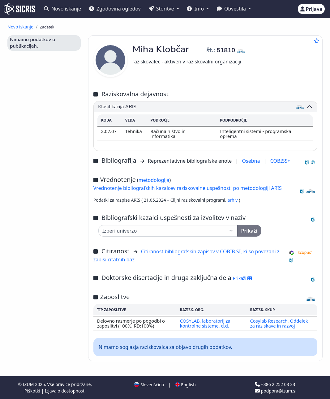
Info (196, 8)
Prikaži (242, 278)
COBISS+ (280, 160)
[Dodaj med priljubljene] (317, 41)
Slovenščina (149, 385)
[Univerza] (168, 231)
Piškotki (32, 391)
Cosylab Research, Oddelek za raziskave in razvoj (279, 323)
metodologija (154, 180)
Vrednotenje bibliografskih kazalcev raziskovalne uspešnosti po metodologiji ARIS (187, 188)
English (185, 385)
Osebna (251, 160)
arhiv (233, 200)
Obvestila (232, 8)
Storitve (162, 8)
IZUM (29, 384)
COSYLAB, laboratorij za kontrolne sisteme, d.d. (205, 323)
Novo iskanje (62, 8)
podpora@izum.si (275, 391)
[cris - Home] (19, 9)
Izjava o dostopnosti (65, 391)
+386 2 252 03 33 (275, 384)
